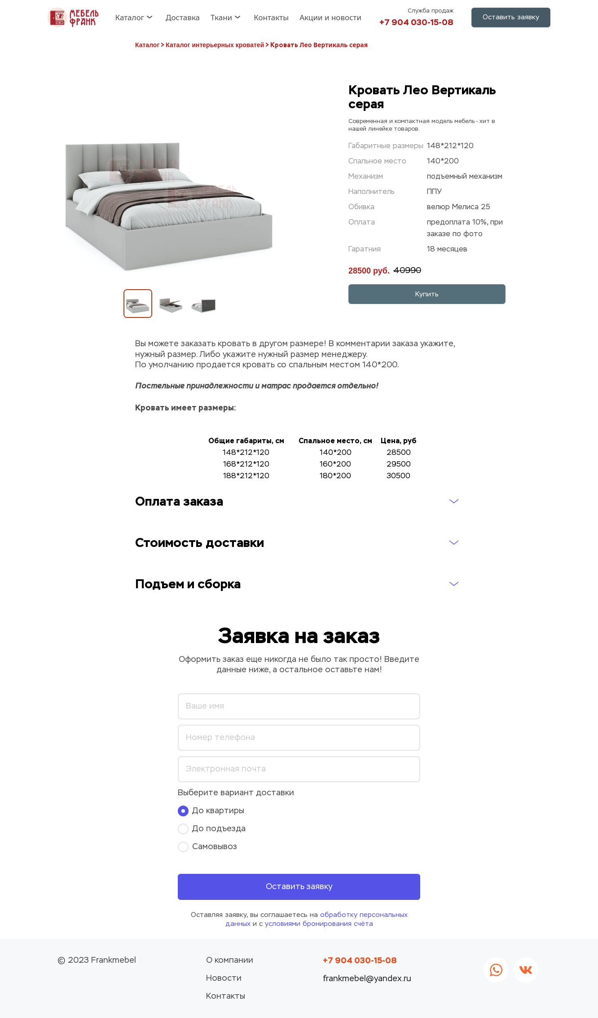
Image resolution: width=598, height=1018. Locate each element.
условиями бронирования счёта (319, 924)
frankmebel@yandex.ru (367, 979)
